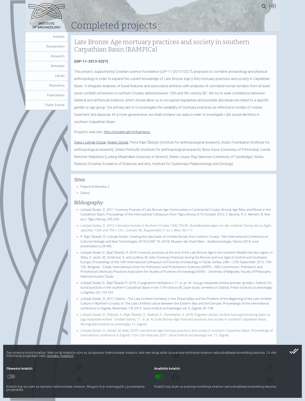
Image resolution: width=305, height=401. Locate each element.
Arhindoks (58, 66)
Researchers (55, 46)
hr (272, 6)
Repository (57, 85)
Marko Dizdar (117, 142)
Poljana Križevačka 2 (94, 186)
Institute (59, 37)
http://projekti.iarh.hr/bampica (127, 132)
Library (60, 76)
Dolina (85, 193)
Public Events (55, 105)
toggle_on (159, 376)
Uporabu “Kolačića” (60, 356)
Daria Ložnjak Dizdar (90, 142)
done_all (294, 351)
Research (58, 56)
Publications (56, 95)
